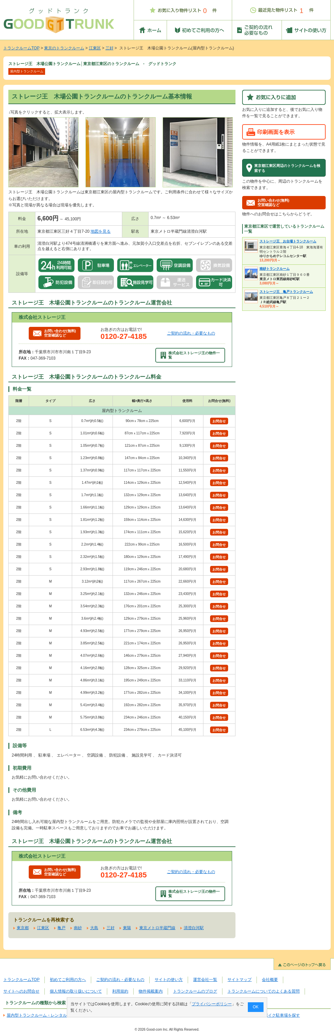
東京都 (23, 927)
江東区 (95, 48)
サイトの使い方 (169, 979)
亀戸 (61, 927)
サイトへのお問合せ (21, 991)
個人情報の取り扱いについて (76, 991)
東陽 (127, 927)
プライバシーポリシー (212, 1004)
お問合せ (219, 421)
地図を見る (101, 231)
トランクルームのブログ (195, 991)
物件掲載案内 (151, 991)
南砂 (78, 927)
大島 (94, 927)
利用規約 (120, 991)
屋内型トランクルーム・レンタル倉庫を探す (47, 1015)
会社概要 (270, 979)
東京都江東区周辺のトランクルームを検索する (287, 168)
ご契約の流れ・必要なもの (191, 333)
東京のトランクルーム (64, 48)
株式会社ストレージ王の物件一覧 (190, 355)
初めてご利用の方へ (68, 979)
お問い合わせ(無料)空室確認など (54, 333)
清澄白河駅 (194, 927)
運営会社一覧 (205, 979)
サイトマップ (239, 979)
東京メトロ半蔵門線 (157, 927)
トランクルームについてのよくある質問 (263, 991)
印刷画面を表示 (276, 132)
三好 (110, 48)
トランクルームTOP (21, 48)
